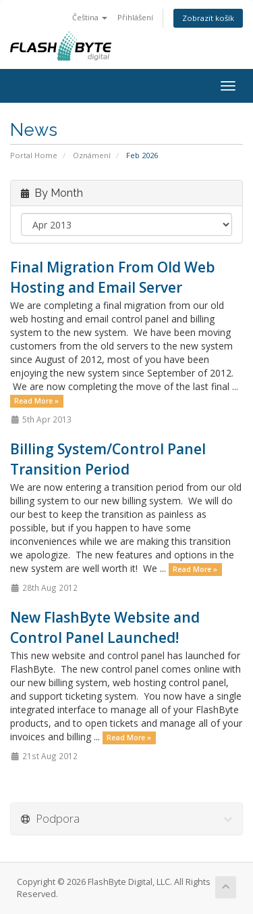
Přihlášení (135, 17)
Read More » (36, 401)
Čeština (89, 17)
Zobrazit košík (208, 18)
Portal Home (33, 155)
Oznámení (92, 155)
